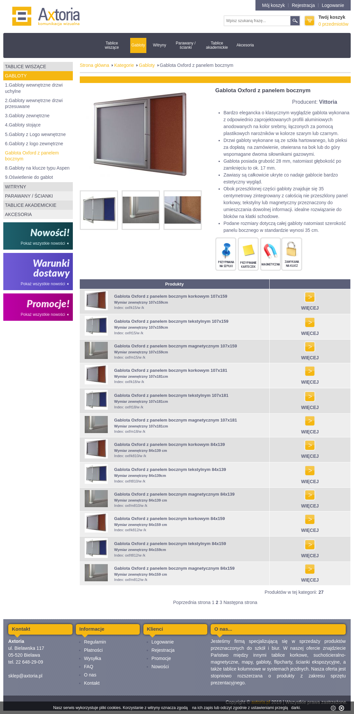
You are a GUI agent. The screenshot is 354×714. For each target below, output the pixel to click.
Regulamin (95, 642)
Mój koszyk (273, 5)
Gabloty (138, 45)
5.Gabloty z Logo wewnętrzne (35, 134)
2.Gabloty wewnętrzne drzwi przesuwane (34, 103)
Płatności (93, 650)
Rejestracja (303, 5)
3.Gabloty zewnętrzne (27, 115)
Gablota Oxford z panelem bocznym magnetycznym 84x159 (174, 568)
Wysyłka (92, 658)
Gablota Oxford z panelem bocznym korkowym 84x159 (169, 518)
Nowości (160, 666)
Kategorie (124, 65)
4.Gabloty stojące (23, 124)
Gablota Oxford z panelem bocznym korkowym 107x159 (170, 296)
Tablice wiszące (112, 45)
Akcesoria (245, 45)
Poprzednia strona (192, 602)
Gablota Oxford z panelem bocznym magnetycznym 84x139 (174, 494)
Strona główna (94, 65)
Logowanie (333, 5)
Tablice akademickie (217, 45)
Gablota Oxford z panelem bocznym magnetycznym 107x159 (175, 345)
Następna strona (240, 602)
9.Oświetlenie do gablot (29, 177)
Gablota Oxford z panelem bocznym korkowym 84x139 (169, 444)
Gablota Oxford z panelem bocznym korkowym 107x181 (170, 370)
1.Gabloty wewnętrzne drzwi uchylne (34, 88)
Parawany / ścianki (185, 45)
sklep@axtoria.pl (25, 675)
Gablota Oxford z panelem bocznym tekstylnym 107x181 (171, 395)
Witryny (159, 45)
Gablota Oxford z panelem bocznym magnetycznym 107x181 (175, 420)
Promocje (161, 658)
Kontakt (92, 683)
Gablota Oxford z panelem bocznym (32, 155)
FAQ (88, 666)
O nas (90, 674)
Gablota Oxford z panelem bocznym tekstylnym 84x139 (170, 469)
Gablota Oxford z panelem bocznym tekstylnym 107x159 (171, 321)
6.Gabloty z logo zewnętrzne (34, 143)
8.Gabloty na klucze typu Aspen (37, 168)
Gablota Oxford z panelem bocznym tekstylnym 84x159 (170, 543)
